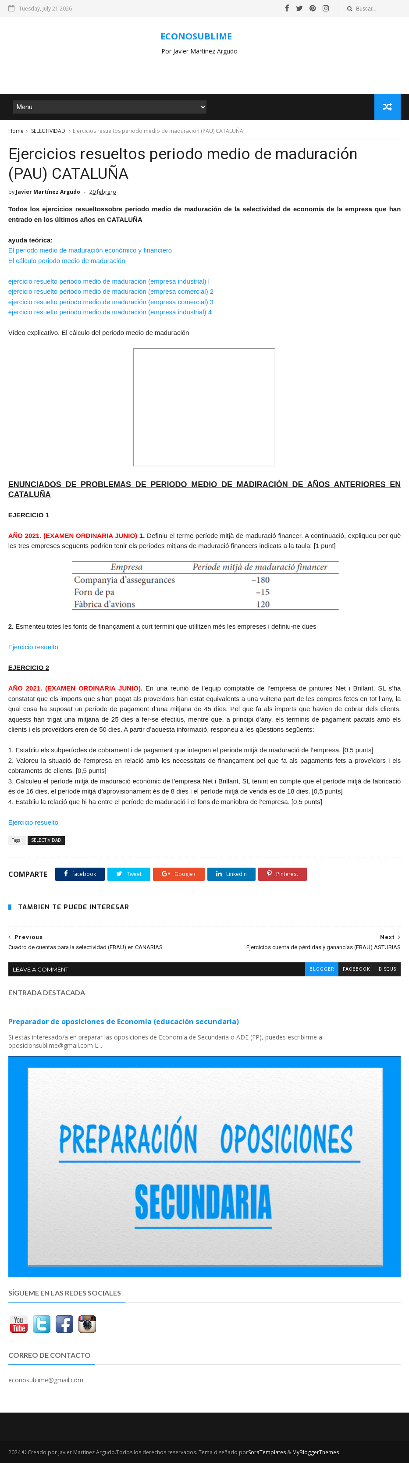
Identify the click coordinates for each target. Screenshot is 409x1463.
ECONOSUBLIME (196, 36)
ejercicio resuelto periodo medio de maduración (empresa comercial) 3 (111, 302)
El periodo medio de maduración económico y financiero (90, 250)
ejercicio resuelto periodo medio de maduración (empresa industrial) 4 (110, 312)
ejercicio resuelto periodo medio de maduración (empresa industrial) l (109, 281)
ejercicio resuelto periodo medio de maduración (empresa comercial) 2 (111, 291)
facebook (356, 969)
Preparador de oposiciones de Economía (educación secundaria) (123, 1021)
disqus (387, 969)
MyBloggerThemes (315, 1452)
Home (16, 131)
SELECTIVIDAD (48, 131)
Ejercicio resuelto (33, 647)
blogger (321, 969)
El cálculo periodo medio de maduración (66, 260)
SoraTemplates (267, 1452)
